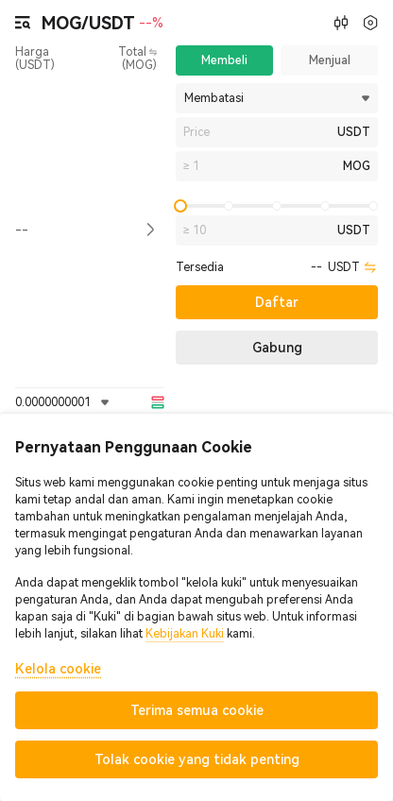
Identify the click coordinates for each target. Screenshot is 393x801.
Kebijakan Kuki (184, 633)
